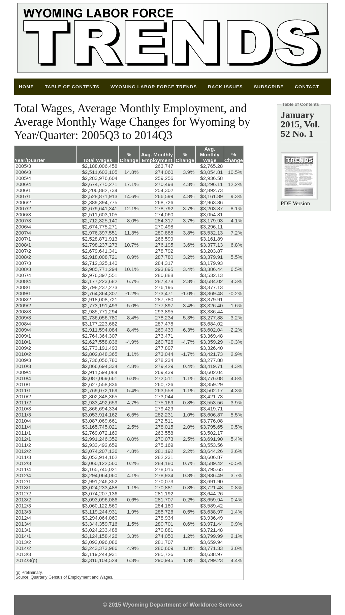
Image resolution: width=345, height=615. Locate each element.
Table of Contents (72, 86)
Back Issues (225, 86)
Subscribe (269, 86)
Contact (307, 86)
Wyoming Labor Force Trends (154, 86)
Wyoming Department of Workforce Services (182, 605)
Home (26, 86)
